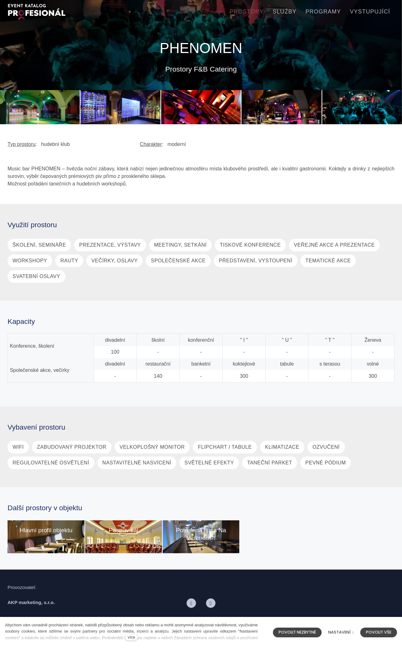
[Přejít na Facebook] (191, 606)
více (131, 637)
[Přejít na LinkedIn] (210, 606)
